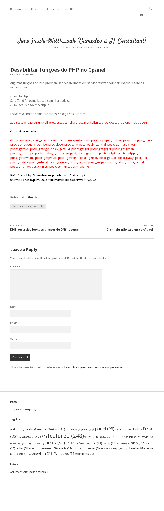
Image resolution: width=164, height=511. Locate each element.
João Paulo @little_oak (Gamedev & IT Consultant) (82, 30)
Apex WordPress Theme (71, 506)
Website (14, 328)
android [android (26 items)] (17, 418)
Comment (15, 255)
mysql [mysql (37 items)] (109, 432)
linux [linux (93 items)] (56, 432)
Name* (14, 295)
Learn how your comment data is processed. (94, 356)
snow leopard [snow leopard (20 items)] (110, 437)
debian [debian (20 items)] (120, 418)
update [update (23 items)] (22, 442)
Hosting (34, 186)
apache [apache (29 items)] (32, 418)
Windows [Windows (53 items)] (65, 442)
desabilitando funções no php (28, 195)
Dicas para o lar (18, 9)
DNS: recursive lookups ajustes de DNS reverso (44, 219)
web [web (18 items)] (32, 443)
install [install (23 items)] (28, 432)
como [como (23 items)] (87, 418)
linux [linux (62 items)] (73, 432)
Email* (13, 311)
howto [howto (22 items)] (147, 425)
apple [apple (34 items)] (46, 418)
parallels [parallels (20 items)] (123, 432)
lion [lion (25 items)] (85, 432)
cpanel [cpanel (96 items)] (103, 417)
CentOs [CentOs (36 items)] (61, 418)
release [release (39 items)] (49, 437)
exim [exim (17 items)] (22, 426)
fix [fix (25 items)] (88, 425)
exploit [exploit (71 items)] (37, 425)
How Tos (35, 9)
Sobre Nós (68, 9)
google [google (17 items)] (109, 426)
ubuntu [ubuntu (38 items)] (135, 437)
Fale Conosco (52, 9)
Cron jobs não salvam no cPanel (130, 219)
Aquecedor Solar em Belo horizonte (29, 460)
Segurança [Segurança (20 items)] (79, 437)
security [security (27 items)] (64, 437)
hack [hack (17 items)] (119, 426)
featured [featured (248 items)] (66, 424)
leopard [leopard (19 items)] (40, 432)
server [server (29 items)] (94, 437)
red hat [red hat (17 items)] (34, 437)
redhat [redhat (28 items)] (22, 437)
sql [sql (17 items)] (123, 437)
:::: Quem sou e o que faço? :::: (25, 398)
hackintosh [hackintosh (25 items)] (132, 425)
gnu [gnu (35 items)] (98, 426)
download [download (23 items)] (134, 418)
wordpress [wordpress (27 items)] (85, 442)
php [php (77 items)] (138, 432)
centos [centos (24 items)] (76, 418)
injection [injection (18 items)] (16, 432)
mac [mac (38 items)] (96, 432)
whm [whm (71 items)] (45, 442)
